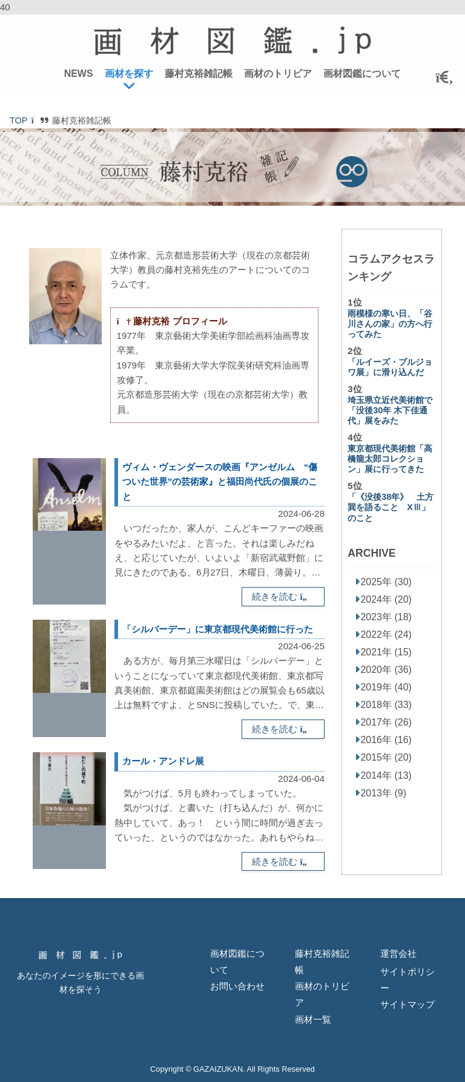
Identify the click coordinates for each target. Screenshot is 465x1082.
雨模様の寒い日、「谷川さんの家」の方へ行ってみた (390, 324)
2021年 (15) (386, 652)
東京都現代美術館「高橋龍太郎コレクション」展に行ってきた (390, 459)
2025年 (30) (386, 582)
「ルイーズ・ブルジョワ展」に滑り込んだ (390, 367)
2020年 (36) (386, 669)
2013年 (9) (383, 793)
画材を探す (129, 73)
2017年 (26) (386, 722)
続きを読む (283, 596)
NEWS (78, 73)
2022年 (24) (386, 634)
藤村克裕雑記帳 (198, 73)
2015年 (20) (386, 757)
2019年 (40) (386, 687)
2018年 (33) (386, 705)
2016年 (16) (386, 740)
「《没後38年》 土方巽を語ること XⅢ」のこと (391, 507)
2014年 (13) (386, 775)
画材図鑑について (362, 73)
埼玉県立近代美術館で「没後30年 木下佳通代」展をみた (390, 410)
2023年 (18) (386, 617)
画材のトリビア (278, 73)
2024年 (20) (386, 599)
